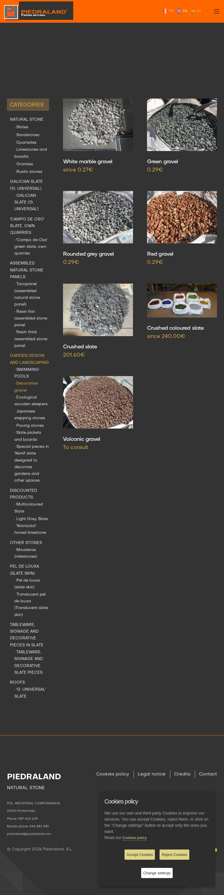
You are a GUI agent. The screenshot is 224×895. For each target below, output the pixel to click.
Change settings (157, 873)
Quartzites (25, 143)
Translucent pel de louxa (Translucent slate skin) (31, 605)
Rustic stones (28, 172)
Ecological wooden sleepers (31, 401)
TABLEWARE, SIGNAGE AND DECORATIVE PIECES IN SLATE (26, 635)
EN (181, 11)
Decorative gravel (149, 54)
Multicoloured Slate (28, 508)
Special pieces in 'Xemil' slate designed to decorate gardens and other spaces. (31, 464)
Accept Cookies (140, 854)
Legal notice (152, 774)
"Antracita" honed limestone (30, 529)
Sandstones (26, 135)
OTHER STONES (26, 543)
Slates (21, 127)
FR (167, 11)
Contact (208, 774)
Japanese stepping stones (29, 415)
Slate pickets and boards (27, 436)
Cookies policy (112, 774)
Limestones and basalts (30, 153)
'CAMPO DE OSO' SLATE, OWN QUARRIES (27, 226)
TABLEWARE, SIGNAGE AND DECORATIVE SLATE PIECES (28, 662)
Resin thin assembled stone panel (30, 318)
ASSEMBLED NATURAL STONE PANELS (26, 270)
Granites (23, 164)
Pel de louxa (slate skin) (27, 584)
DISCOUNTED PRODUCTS (23, 494)
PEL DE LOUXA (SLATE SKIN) (24, 570)
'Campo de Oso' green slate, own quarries (30, 247)
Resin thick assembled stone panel (30, 339)
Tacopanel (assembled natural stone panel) (27, 294)
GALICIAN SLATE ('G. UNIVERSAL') (26, 185)
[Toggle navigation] (216, 11)
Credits (182, 774)
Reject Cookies (174, 854)
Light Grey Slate (31, 519)
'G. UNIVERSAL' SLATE (30, 693)
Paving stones (29, 426)
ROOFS (17, 683)
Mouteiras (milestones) (25, 553)
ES (195, 11)
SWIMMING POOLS (26, 373)
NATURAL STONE (26, 120)
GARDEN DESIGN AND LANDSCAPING (90, 54)
